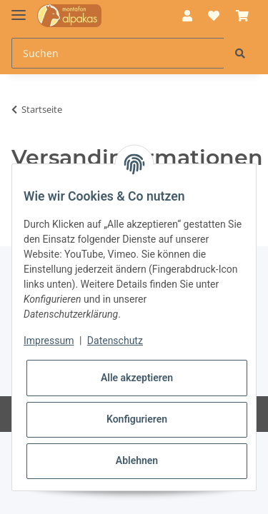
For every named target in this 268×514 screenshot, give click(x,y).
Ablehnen (137, 460)
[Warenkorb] (242, 15)
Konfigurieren (136, 419)
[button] (187, 15)
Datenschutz (115, 340)
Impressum (49, 340)
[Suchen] (117, 53)
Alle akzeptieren (137, 377)
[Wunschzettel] (213, 15)
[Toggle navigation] (18, 9)
